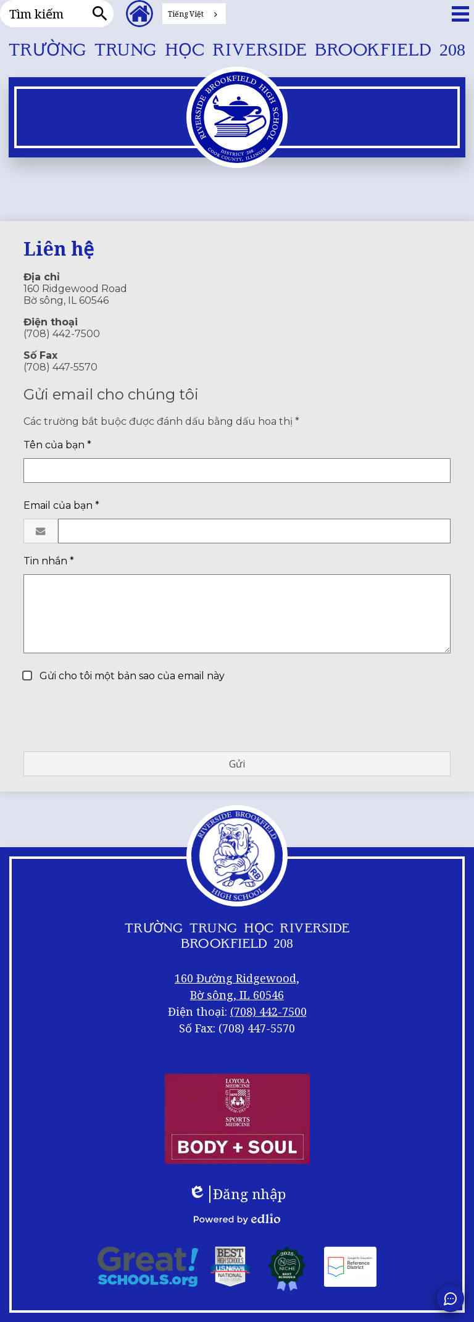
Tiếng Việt (186, 14)
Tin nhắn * (48, 561)
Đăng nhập (237, 1194)
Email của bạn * (61, 505)
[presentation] (117, 717)
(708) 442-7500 (268, 1011)
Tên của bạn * (57, 445)
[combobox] (194, 13)
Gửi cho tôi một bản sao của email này (131, 676)
